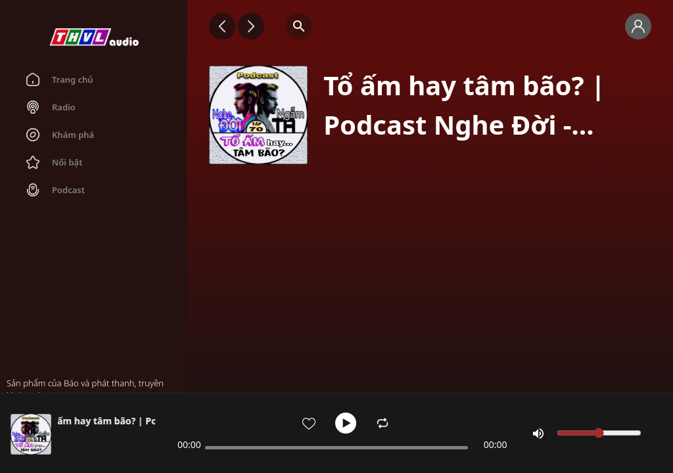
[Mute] (538, 433)
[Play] (345, 423)
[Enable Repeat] (382, 423)
